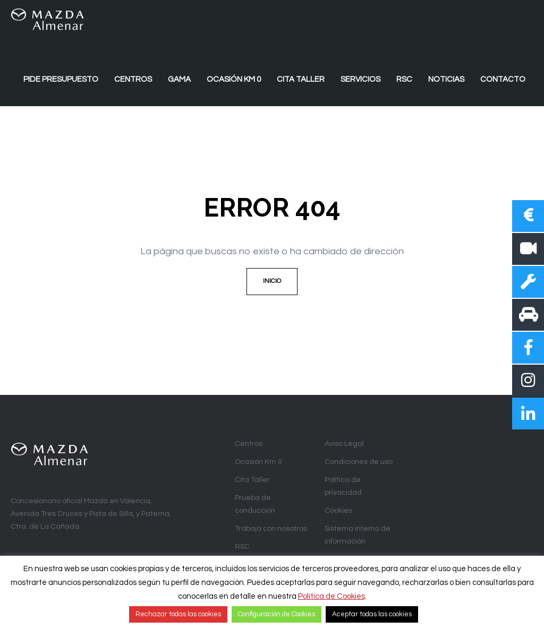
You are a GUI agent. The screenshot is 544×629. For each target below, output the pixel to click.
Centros (248, 443)
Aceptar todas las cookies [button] (372, 614)
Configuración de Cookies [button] (276, 614)
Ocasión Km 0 (258, 462)
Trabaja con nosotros (271, 528)
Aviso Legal (344, 443)
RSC (242, 546)
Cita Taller (252, 480)
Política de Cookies (331, 596)
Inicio (272, 281)
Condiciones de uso (359, 462)
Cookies (338, 510)
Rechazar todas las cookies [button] (178, 614)
